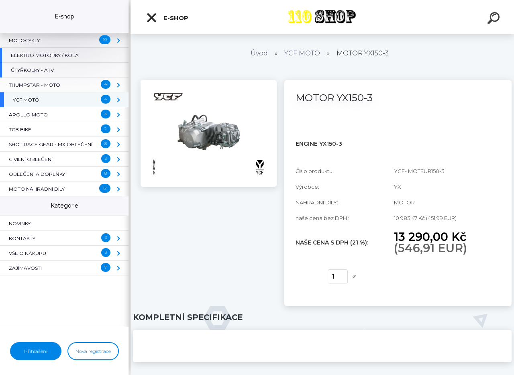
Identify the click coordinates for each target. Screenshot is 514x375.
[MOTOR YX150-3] (209, 83)
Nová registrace (93, 351)
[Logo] (322, 17)
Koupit (307, 276)
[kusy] (338, 276)
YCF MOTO (302, 53)
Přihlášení (35, 351)
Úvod (259, 53)
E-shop (167, 17)
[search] (494, 19)
